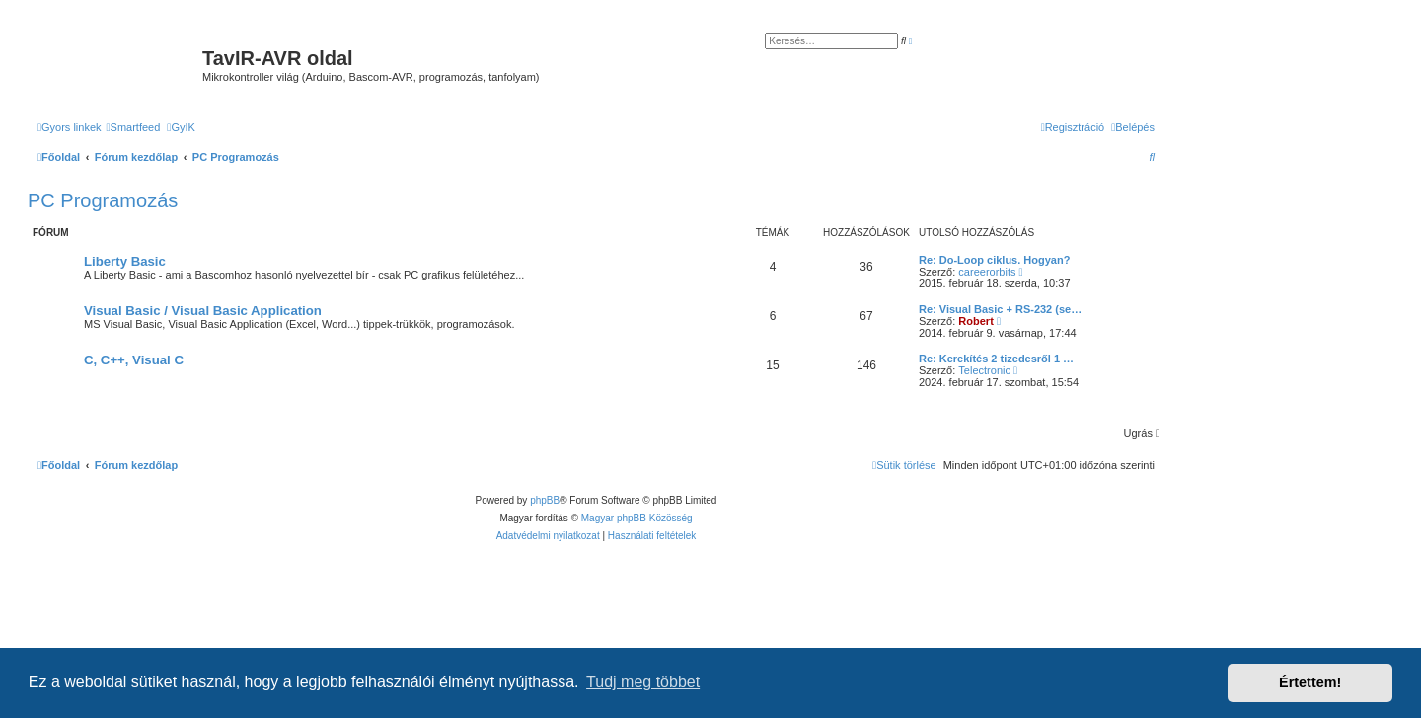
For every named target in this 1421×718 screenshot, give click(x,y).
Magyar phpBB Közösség (637, 518)
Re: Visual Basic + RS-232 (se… (1000, 309)
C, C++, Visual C (134, 360)
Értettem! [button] (1310, 682)
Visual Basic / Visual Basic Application (203, 310)
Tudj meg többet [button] (643, 682)
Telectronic (984, 370)
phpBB (545, 500)
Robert (975, 321)
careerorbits (986, 272)
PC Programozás (103, 200)
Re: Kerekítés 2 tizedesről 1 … (996, 358)
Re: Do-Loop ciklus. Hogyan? (994, 260)
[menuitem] (134, 127)
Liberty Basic (125, 261)
